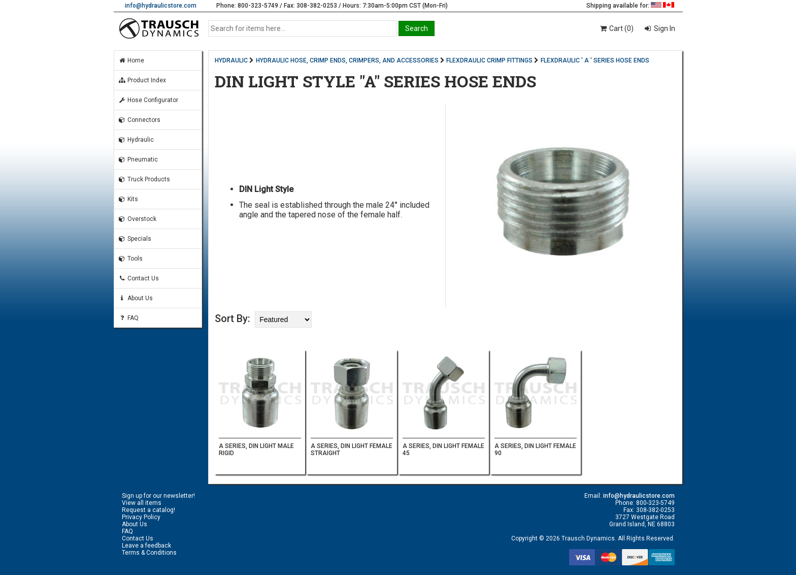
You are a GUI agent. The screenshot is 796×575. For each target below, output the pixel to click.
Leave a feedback (146, 545)
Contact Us (138, 278)
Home (131, 60)
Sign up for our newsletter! (158, 495)
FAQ (128, 318)
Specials (134, 238)
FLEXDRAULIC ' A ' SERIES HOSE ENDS (595, 60)
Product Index (142, 80)
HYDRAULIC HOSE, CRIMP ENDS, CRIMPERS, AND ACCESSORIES (347, 60)
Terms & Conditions (149, 552)
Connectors (139, 119)
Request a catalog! (148, 510)
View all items (141, 502)
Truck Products (144, 179)
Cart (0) (616, 28)
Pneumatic (138, 159)
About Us (135, 298)
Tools (130, 258)
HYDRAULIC (231, 60)
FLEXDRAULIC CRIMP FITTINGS (489, 60)
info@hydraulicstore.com (160, 5)
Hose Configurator (148, 100)
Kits (128, 199)
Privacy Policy (141, 517)
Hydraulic (136, 139)
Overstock (137, 218)
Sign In (663, 28)
